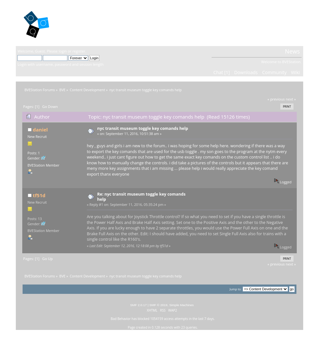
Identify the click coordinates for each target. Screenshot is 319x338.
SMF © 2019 (158, 305)
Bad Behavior (121, 318)
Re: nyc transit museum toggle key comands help (141, 196)
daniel (40, 129)
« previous (276, 99)
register (78, 51)
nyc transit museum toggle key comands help (142, 128)
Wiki (295, 72)
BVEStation (86, 23)
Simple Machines (181, 305)
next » (291, 99)
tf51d (39, 195)
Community (274, 72)
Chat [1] (221, 72)
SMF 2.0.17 (138, 305)
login (63, 51)
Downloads (246, 72)
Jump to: (236, 289)
